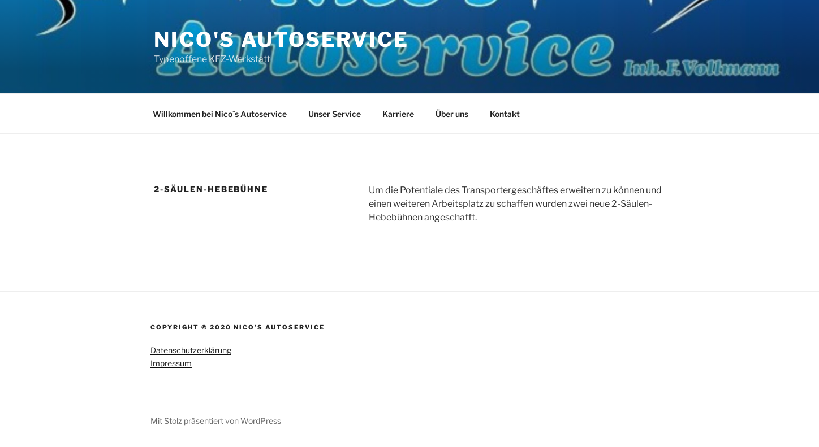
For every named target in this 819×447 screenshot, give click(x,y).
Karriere (398, 114)
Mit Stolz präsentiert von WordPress (215, 421)
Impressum (171, 363)
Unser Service (334, 114)
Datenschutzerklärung (190, 350)
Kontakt (505, 114)
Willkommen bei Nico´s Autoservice (220, 114)
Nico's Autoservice (281, 39)
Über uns (452, 114)
